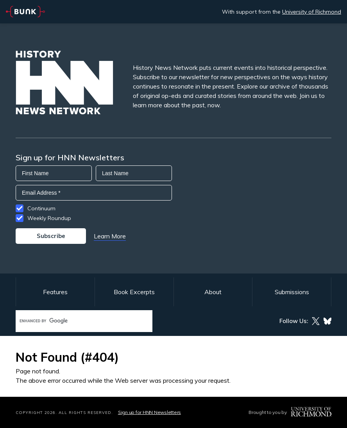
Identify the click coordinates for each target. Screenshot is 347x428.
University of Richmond (311, 11)
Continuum (41, 208)
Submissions (292, 292)
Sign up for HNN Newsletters (149, 412)
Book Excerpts (134, 292)
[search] (76, 321)
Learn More (110, 236)
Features (55, 292)
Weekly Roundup (49, 218)
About (213, 292)
